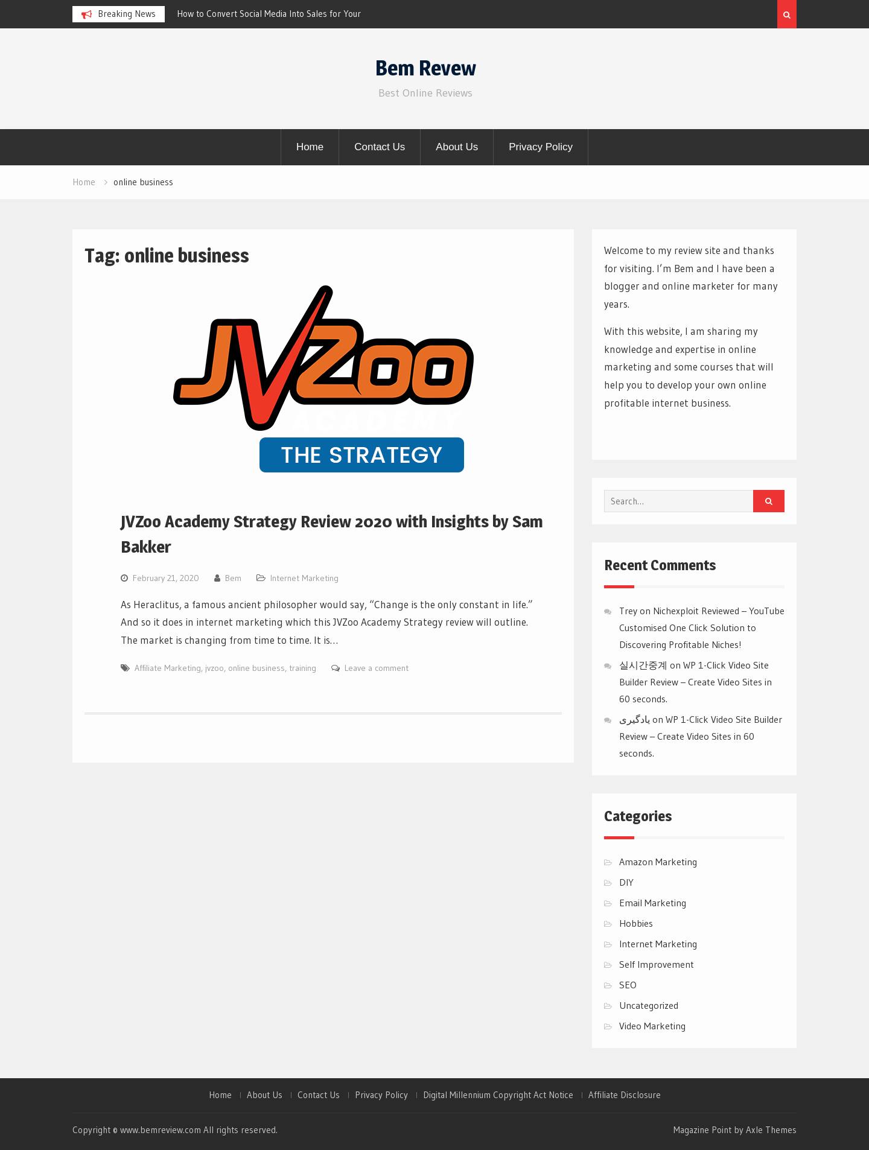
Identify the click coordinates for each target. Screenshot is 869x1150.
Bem (233, 578)
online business (256, 667)
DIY (626, 882)
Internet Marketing (304, 578)
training (302, 667)
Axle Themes (771, 1130)
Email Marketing (652, 903)
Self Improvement (656, 964)
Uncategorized (648, 1005)
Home (309, 147)
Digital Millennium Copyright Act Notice (498, 1095)
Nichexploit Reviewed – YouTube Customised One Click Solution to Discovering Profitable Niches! (702, 627)
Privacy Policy (541, 147)
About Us (457, 147)
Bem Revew (425, 68)
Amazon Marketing (658, 862)
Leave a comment (377, 667)
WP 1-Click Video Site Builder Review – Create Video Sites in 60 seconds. (695, 682)
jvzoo (214, 667)
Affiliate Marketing (168, 667)
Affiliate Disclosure (624, 1095)
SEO (628, 985)
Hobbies (636, 923)
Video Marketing (652, 1026)
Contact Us (379, 147)
